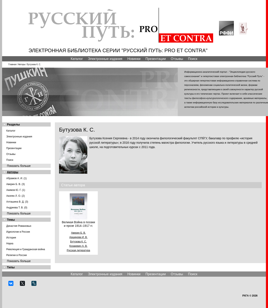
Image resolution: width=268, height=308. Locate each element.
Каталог (77, 59)
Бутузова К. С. (78, 241)
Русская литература (78, 250)
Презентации (156, 59)
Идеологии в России (18, 231)
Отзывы (177, 59)
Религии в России (16, 255)
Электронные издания (105, 59)
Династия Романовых (18, 225)
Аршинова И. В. (78, 237)
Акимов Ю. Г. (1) (15, 190)
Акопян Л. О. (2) (15, 195)
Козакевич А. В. (78, 246)
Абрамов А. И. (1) (16, 178)
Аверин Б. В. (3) (15, 184)
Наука (9, 243)
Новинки (133, 59)
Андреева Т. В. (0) (16, 207)
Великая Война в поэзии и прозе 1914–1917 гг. (78, 224)
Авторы (21, 64)
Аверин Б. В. (78, 232)
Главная (12, 64)
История (11, 237)
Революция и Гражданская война (25, 249)
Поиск (192, 59)
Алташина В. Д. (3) (17, 201)
